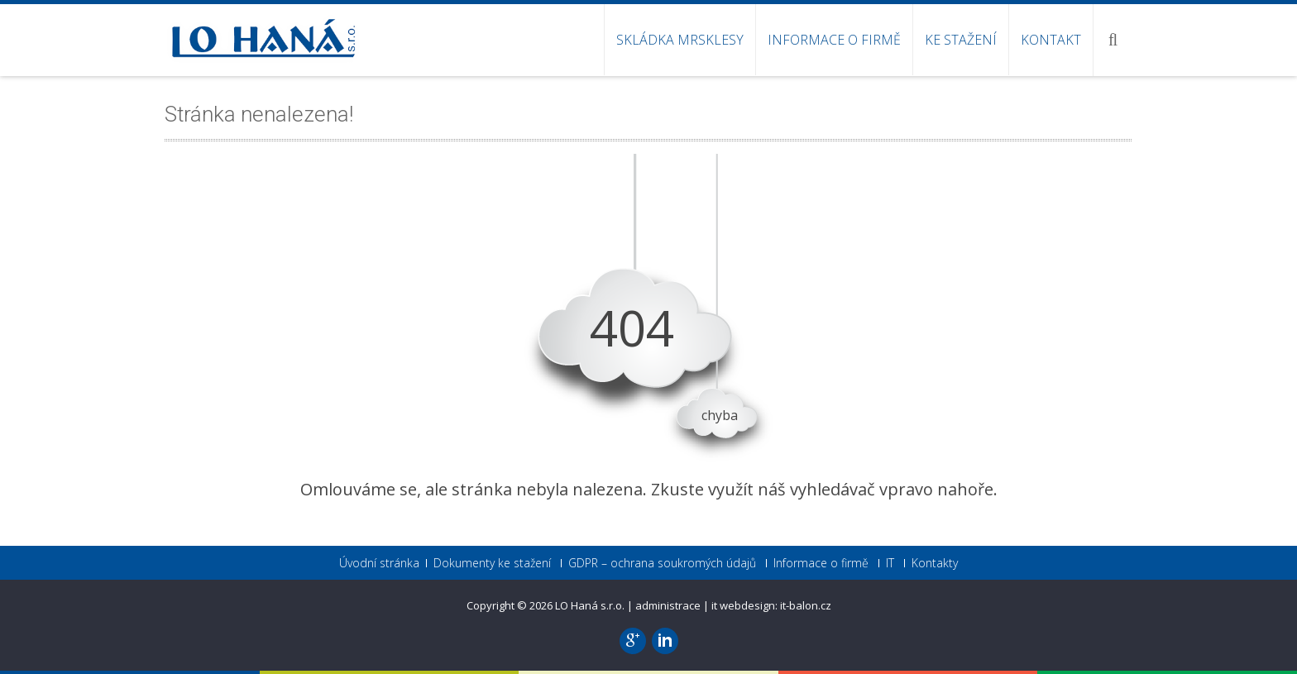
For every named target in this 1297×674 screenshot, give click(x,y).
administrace (668, 605)
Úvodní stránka (379, 563)
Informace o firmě (834, 40)
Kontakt (1051, 40)
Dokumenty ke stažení (492, 563)
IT (890, 563)
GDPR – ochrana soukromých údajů (662, 563)
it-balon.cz (805, 605)
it (714, 605)
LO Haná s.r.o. (591, 605)
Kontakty (935, 563)
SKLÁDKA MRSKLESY (680, 40)
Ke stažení (961, 40)
